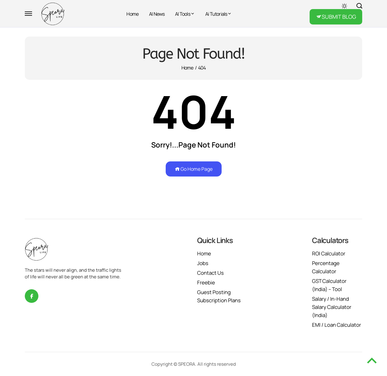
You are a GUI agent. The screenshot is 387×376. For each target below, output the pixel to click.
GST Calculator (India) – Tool (329, 285)
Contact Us (210, 272)
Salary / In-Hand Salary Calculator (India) (331, 307)
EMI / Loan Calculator (336, 324)
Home (132, 14)
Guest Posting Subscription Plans (219, 296)
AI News (156, 14)
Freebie (206, 282)
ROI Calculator (328, 253)
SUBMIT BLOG (339, 16)
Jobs (202, 263)
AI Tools (182, 14)
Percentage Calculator (326, 267)
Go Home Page (194, 169)
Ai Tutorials (216, 14)
